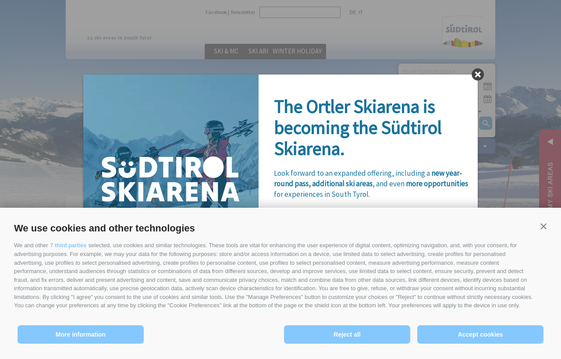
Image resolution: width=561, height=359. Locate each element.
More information (81, 334)
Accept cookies (480, 334)
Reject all (347, 334)
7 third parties (69, 245)
